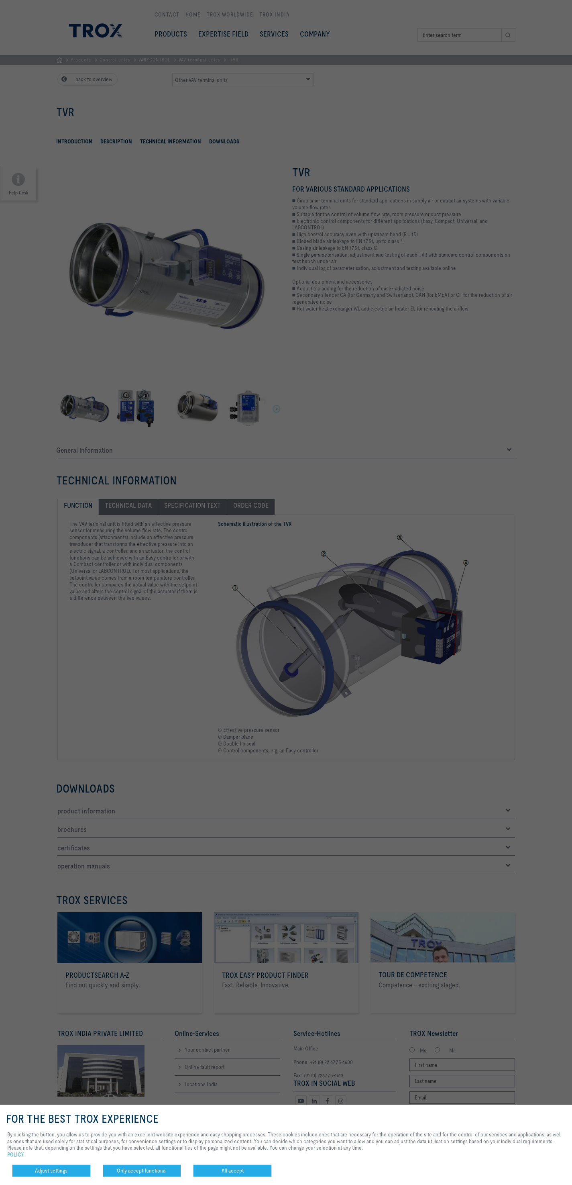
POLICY (15, 1154)
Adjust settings (51, 1170)
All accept (233, 1170)
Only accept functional (142, 1170)
